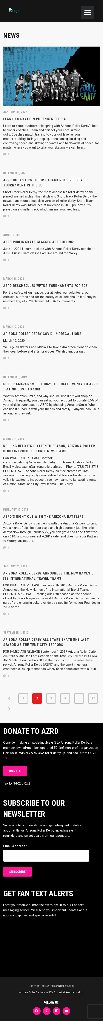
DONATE (15, 771)
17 (93, 698)
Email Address (15, 846)
